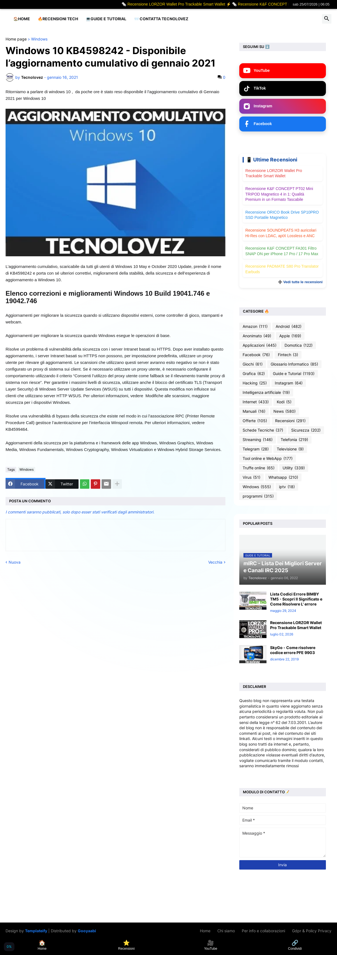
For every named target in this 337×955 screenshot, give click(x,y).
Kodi (284, 402)
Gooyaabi (87, 930)
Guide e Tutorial (294, 373)
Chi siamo (226, 930)
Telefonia (294, 439)
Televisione (290, 449)
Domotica (299, 345)
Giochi (253, 364)
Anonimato (257, 336)
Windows (39, 39)
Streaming (258, 439)
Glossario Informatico (294, 364)
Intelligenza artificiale (266, 392)
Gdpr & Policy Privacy (311, 930)
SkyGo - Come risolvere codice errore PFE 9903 (292, 650)
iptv (287, 487)
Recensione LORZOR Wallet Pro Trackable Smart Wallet (296, 625)
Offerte (255, 421)
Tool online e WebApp (268, 458)
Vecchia (215, 562)
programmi (258, 496)
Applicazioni (259, 345)
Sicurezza (306, 430)
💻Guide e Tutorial (106, 18)
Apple (290, 336)
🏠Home (21, 18)
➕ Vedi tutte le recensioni (300, 282)
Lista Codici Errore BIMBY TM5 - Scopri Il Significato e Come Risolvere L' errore (296, 599)
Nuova (15, 562)
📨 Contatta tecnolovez (161, 18)
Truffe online (259, 468)
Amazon (255, 326)
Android (288, 326)
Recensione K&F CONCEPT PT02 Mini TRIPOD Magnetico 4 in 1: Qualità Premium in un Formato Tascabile (279, 194)
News (284, 411)
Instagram (289, 383)
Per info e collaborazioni (263, 930)
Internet (256, 402)
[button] (326, 19)
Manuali (254, 411)
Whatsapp (283, 477)
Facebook (256, 355)
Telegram (256, 449)
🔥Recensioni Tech (58, 18)
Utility (294, 468)
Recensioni (290, 421)
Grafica (254, 373)
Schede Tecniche (263, 430)
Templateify (36, 930)
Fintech (288, 355)
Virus (251, 477)
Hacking (255, 383)
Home (205, 930)
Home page (16, 39)
